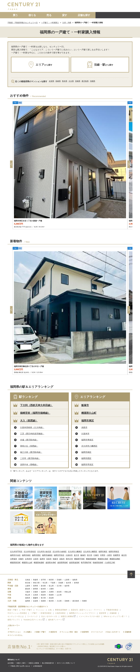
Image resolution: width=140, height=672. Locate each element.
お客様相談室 (37, 666)
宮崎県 (77, 81)
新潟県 (43, 586)
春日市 (124, 555)
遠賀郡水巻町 (50, 562)
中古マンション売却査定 (17, 613)
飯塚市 (85, 405)
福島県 (74, 580)
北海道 (27, 580)
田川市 (89, 555)
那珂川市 (69, 559)
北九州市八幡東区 (75, 552)
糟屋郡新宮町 (15, 562)
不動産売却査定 (112, 610)
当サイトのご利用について (66, 663)
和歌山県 (67, 592)
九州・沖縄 (66, 23)
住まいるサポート (113, 632)
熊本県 (64, 81)
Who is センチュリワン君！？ (115, 616)
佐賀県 (51, 81)
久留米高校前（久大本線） (32, 427)
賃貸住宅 (53, 632)
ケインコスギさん (15, 635)
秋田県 (51, 580)
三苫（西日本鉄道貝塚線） (32, 434)
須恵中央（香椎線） (29, 464)
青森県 (35, 580)
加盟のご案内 (21, 663)
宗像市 (21, 559)
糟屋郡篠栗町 (91, 559)
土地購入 (28, 632)
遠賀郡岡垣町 (62, 562)
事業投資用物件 (61, 610)
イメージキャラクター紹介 (89, 616)
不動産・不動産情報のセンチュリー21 (23, 23)
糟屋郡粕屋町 (39, 562)
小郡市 (109, 555)
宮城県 (59, 580)
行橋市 (96, 555)
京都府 (35, 592)
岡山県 (27, 595)
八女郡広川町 (110, 562)
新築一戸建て (13, 610)
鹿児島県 (85, 81)
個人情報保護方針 (48, 663)
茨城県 (60, 583)
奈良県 (59, 592)
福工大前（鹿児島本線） (31, 452)
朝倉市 (55, 559)
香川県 (43, 598)
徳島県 (27, 598)
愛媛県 (35, 598)
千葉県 (52, 583)
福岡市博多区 (87, 440)
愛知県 (27, 589)
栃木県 (68, 583)
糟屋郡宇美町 (79, 559)
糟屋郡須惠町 (115, 559)
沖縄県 (92, 81)
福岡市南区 (86, 452)
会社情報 (11, 663)
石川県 (59, 586)
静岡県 (35, 589)
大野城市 (13, 559)
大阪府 (27, 592)
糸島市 (84, 427)
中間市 (102, 555)
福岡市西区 (86, 458)
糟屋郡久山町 (88, 413)
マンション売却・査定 (69, 632)
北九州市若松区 (30, 552)
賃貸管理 (102, 613)
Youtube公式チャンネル (33, 620)
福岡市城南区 (47, 555)
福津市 (42, 559)
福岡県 (27, 601)
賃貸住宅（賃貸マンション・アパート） (87, 610)
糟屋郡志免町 (103, 559)
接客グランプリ (14, 620)
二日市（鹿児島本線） (30, 458)
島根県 (51, 595)
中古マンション (15, 632)
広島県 (35, 595)
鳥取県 (43, 595)
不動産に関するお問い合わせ (20, 666)
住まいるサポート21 (49, 616)
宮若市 (49, 559)
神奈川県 (36, 583)
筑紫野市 (116, 555)
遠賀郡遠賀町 (74, 562)
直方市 (76, 555)
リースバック (32, 616)
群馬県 (76, 583)
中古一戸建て (27, 610)
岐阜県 (43, 589)
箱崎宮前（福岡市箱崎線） (35, 413)
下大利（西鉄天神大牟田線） (36, 405)
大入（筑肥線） (29, 420)
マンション (40, 610)
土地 (50, 610)
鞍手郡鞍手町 (86, 562)
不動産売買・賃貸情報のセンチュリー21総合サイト (28, 607)
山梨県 (27, 586)
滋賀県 (43, 592)
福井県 (66, 586)
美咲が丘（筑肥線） (29, 446)
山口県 (59, 595)
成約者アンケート (56, 620)
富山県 (51, 586)
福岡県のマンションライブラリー (82, 613)
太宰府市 (28, 559)
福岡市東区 (87, 420)
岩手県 (43, 580)
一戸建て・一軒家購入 (50, 23)
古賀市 (35, 559)
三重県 (51, 589)
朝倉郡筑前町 (98, 562)
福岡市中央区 (15, 555)
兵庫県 (51, 592)
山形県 (66, 580)
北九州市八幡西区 (89, 446)
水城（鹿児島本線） (29, 440)
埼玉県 (44, 583)
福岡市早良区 (87, 464)
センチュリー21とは (16, 616)
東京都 (27, 583)
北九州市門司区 (16, 552)
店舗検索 (113, 613)
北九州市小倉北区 (44, 552)
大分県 (71, 81)
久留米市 (85, 434)
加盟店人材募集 (68, 616)
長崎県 (58, 81)
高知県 (51, 598)
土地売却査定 (60, 613)
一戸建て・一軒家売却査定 (41, 613)
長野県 (35, 586)
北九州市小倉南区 (60, 552)
